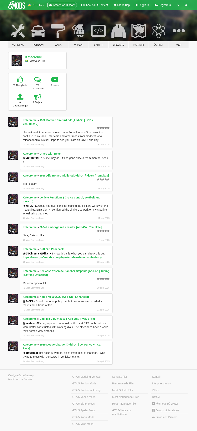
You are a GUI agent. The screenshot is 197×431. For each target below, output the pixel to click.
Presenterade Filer (123, 383)
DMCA (156, 396)
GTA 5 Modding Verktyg (86, 376)
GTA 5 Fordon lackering (86, 390)
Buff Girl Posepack (52, 249)
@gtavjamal (30, 352)
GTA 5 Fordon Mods (84, 383)
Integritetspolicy (161, 383)
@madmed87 (31, 323)
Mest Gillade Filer (122, 390)
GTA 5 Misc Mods (82, 423)
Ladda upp (122, 5)
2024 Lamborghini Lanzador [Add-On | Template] (71, 227)
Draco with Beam (51, 153)
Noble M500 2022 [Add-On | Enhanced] (64, 296)
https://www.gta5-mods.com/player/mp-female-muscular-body (62, 257)
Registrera (163, 5)
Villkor (155, 390)
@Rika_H (45, 253)
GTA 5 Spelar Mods (84, 410)
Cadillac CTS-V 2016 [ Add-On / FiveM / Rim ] (68, 318)
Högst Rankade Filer (124, 403)
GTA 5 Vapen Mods (83, 396)
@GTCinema (31, 253)
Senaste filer (119, 376)
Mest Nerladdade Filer (125, 396)
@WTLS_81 (30, 205)
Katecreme (33, 57)
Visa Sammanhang (33, 144)
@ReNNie (29, 301)
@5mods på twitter (165, 403)
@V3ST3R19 (31, 158)
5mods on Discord (164, 417)
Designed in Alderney (21, 375)
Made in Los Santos (20, 379)
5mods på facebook (165, 410)
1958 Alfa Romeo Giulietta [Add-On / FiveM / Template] (74, 175)
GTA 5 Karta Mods (83, 417)
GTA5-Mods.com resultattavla (122, 412)
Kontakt (156, 376)
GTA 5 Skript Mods (83, 403)
